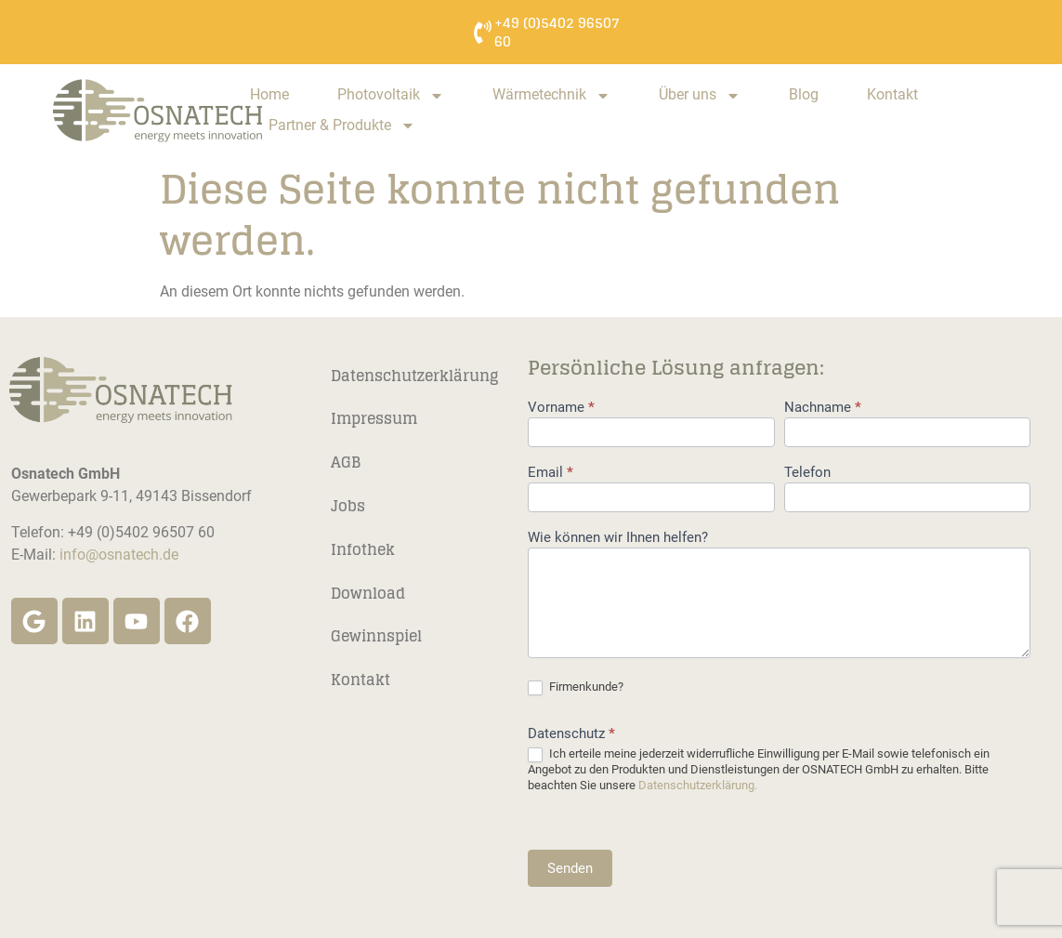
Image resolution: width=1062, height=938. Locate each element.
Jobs (348, 506)
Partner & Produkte (342, 126)
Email (550, 473)
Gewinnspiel (376, 636)
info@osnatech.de (118, 554)
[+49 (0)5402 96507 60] (482, 32)
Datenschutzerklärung (414, 376)
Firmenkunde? (575, 687)
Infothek (363, 549)
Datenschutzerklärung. (697, 785)
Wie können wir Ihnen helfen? (618, 538)
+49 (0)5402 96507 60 (557, 32)
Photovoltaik (390, 95)
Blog (804, 94)
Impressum (374, 418)
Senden (570, 868)
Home (269, 94)
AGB (346, 462)
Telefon (807, 473)
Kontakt (892, 94)
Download (368, 593)
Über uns (700, 95)
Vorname (561, 408)
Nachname (822, 408)
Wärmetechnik (551, 95)
